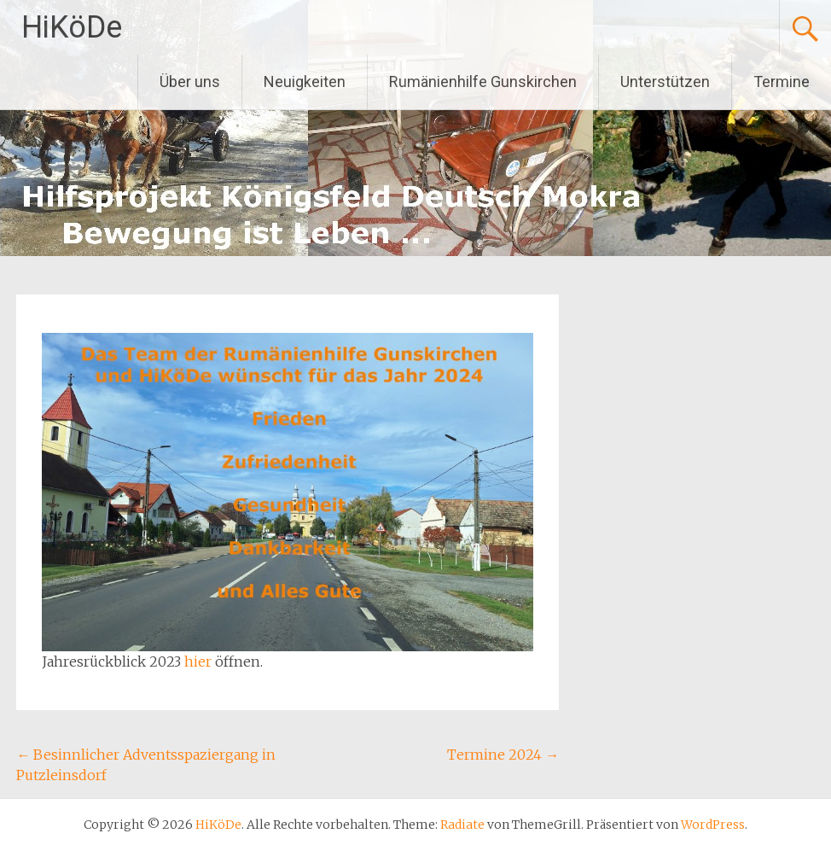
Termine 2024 (503, 754)
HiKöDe (71, 27)
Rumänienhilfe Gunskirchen (483, 81)
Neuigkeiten (305, 81)
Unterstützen (665, 81)
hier (199, 661)
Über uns (190, 81)
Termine (781, 81)
